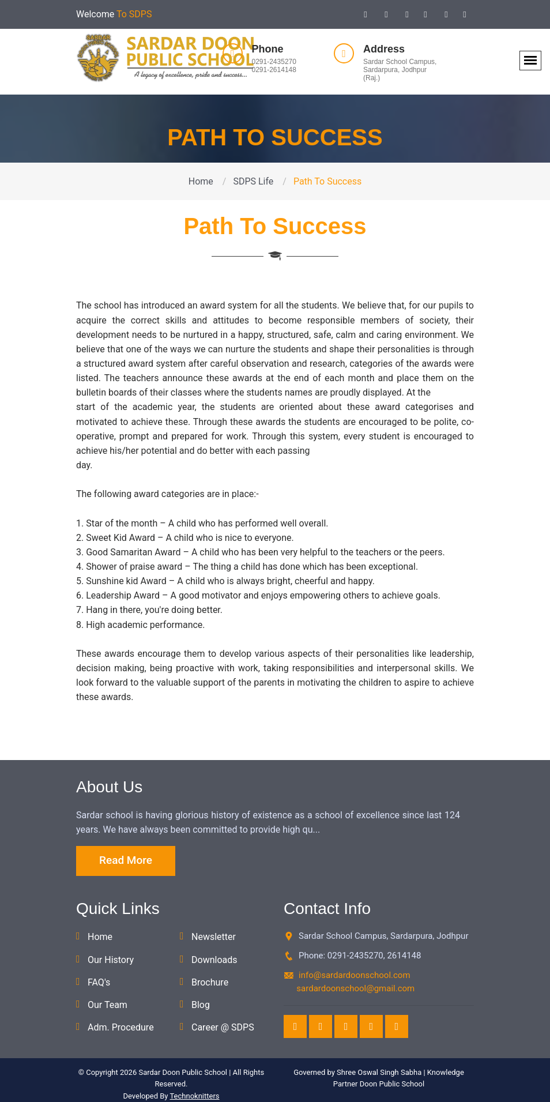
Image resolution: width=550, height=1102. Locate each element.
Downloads (214, 959)
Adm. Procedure (121, 1027)
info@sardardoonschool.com (354, 975)
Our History (111, 959)
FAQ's (99, 982)
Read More (125, 860)
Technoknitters (194, 1096)
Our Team (107, 1004)
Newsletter (213, 936)
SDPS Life (253, 181)
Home (201, 181)
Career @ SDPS (222, 1027)
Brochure (209, 982)
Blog (200, 1004)
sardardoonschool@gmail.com (355, 988)
